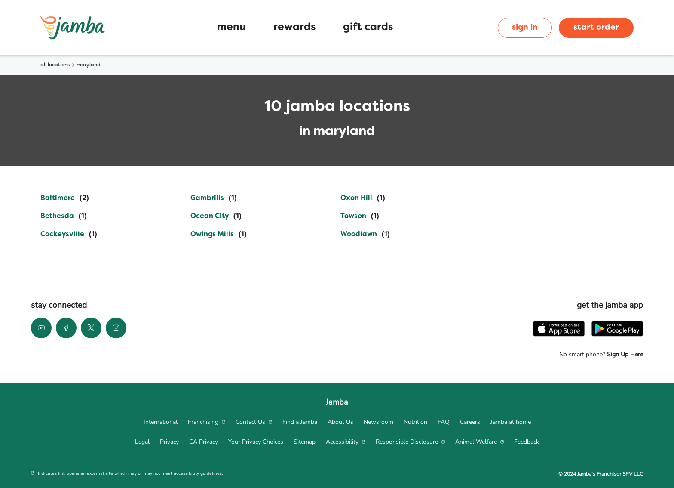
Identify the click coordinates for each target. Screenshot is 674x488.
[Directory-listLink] (64, 198)
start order (596, 27)
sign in (525, 27)
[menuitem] (161, 422)
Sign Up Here (624, 354)
